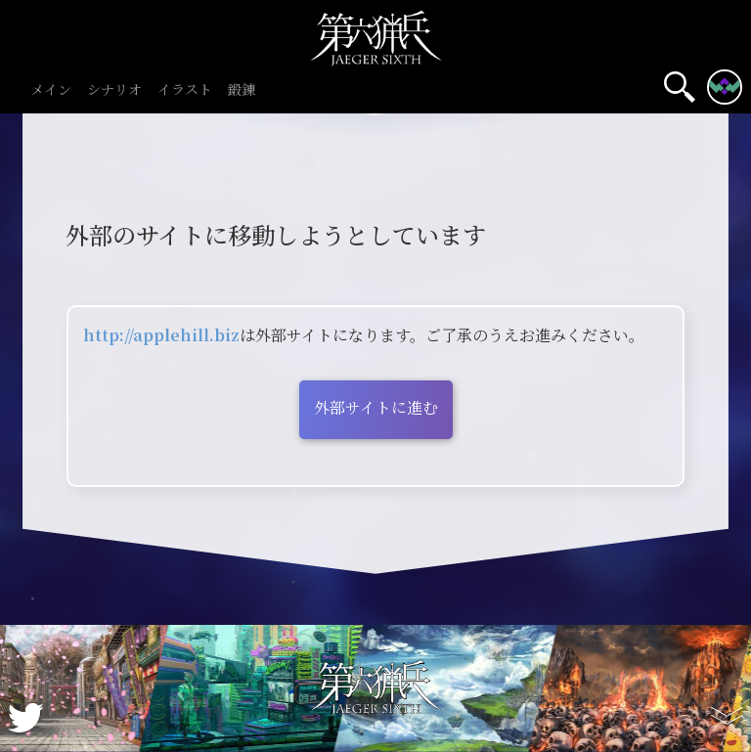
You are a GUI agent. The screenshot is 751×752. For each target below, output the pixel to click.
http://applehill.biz (161, 335)
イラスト (185, 90)
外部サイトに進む (376, 407)
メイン (50, 90)
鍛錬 (241, 90)
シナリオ (114, 90)
